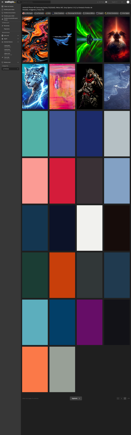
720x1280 (12, 57)
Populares (7, 29)
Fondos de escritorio (8, 13)
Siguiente (76, 398)
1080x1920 (7, 53)
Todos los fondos (7, 6)
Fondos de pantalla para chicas (10, 19)
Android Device (7, 42)
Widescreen (6, 62)
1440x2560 (7, 49)
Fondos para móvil (8, 9)
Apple (4, 39)
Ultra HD (5, 35)
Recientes (6, 25)
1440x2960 (7, 45)
